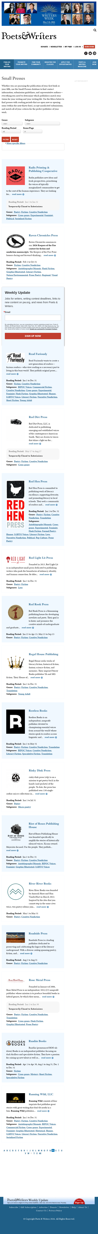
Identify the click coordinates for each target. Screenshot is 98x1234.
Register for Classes (50, 63)
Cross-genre (23, 215)
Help (74, 1207)
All (40, 1153)
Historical (40, 1130)
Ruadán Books (37, 1041)
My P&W (68, 47)
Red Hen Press (38, 481)
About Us (82, 1207)
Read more (17, 194)
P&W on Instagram (94, 53)
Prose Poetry (35, 275)
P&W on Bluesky (90, 53)
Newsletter (56, 47)
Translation (45, 517)
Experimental (36, 215)
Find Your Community (36, 63)
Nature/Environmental (17, 275)
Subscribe (89, 47)
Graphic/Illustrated (15, 271)
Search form (95, 30)
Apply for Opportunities (65, 63)
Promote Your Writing (21, 63)
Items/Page (28, 128)
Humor (52, 393)
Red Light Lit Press (41, 557)
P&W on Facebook (86, 53)
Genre (5, 120)
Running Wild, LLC (41, 1094)
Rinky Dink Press (39, 770)
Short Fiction (12, 400)
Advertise (43, 1207)
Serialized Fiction (23, 218)
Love (47, 534)
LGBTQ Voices (13, 396)
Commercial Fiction (42, 387)
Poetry (17, 211)
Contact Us (41, 1211)
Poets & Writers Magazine (82, 64)
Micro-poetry (24, 806)
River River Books (40, 883)
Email (7, 312)
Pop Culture (41, 537)
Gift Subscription (29, 1207)
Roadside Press (38, 933)
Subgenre (29, 120)
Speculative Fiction (31, 753)
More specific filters (16, 143)
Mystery (34, 1074)
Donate (44, 47)
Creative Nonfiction (38, 211)
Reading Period (9, 128)
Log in (78, 47)
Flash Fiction (48, 268)
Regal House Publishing (43, 654)
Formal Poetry (49, 531)
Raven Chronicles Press (43, 235)
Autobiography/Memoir (29, 268)
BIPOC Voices (25, 387)
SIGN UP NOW (33, 336)
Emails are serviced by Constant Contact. (43, 329)
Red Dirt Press (38, 417)
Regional (46, 275)
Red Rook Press (38, 604)
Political (10, 218)
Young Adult (26, 400)
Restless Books (38, 710)
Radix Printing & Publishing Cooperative (43, 169)
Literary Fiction (33, 271)
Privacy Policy (55, 1211)
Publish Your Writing (7, 64)
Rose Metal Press (39, 980)
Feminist (48, 215)
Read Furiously (38, 354)
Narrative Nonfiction (47, 396)
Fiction (24, 211)
